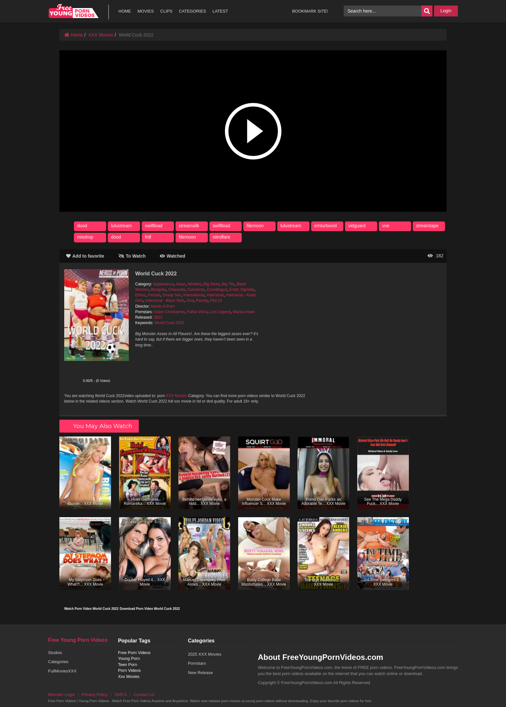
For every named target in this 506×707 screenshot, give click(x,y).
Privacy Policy (95, 694)
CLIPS (166, 11)
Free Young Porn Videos (77, 640)
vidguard (357, 225)
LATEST (220, 11)
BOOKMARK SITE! (310, 11)
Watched (172, 256)
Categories (58, 661)
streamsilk (189, 225)
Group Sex (172, 295)
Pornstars (197, 663)
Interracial (215, 295)
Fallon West (197, 312)
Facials (154, 295)
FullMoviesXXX (62, 671)
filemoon (255, 225)
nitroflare (221, 237)
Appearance (163, 284)
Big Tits (228, 284)
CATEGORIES (192, 11)
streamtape (427, 225)
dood (82, 225)
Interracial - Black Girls (164, 300)
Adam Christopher (169, 312)
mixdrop (85, 237)
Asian (180, 284)
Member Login (61, 694)
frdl (148, 237)
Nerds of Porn (163, 306)
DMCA (121, 694)
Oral (190, 300)
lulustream (121, 225)
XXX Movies (100, 34)
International (194, 295)
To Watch (132, 256)
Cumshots (196, 289)
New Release (200, 672)
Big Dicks (212, 284)
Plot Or (216, 300)
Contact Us (144, 694)
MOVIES (145, 11)
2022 (158, 317)
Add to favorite (85, 256)
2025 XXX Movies (204, 654)
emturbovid (325, 225)
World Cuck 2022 (169, 323)
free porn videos (73, 11)
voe (386, 225)
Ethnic (140, 295)
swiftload (153, 225)
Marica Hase (244, 312)
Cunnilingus (217, 289)
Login (445, 10)
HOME (124, 11)
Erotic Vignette (241, 289)
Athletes (194, 284)
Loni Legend (220, 312)
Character (176, 289)
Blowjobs (158, 289)
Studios (55, 652)
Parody (202, 300)
